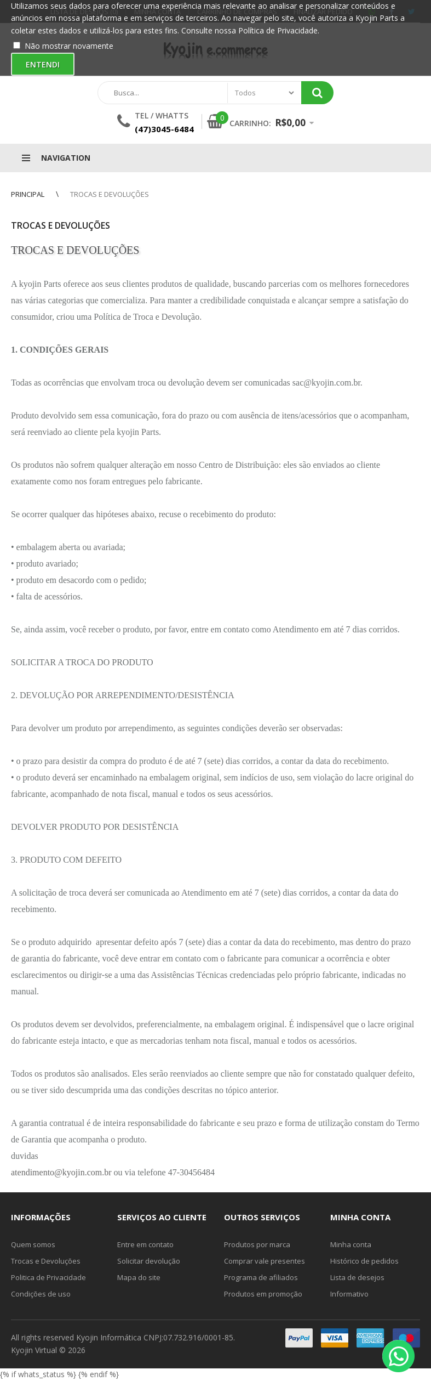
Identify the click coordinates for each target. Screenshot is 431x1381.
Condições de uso (41, 1294)
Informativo (349, 1294)
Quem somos (33, 1244)
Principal (27, 194)
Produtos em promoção (263, 1294)
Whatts (172, 115)
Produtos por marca (257, 1244)
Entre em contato (145, 1244)
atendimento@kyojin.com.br (61, 1172)
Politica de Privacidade (48, 1277)
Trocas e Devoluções (109, 194)
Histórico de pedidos (364, 1261)
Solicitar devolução (148, 1261)
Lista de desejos (357, 1277)
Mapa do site (138, 1277)
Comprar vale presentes (264, 1261)
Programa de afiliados (261, 1277)
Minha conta (350, 1244)
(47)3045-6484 (164, 128)
